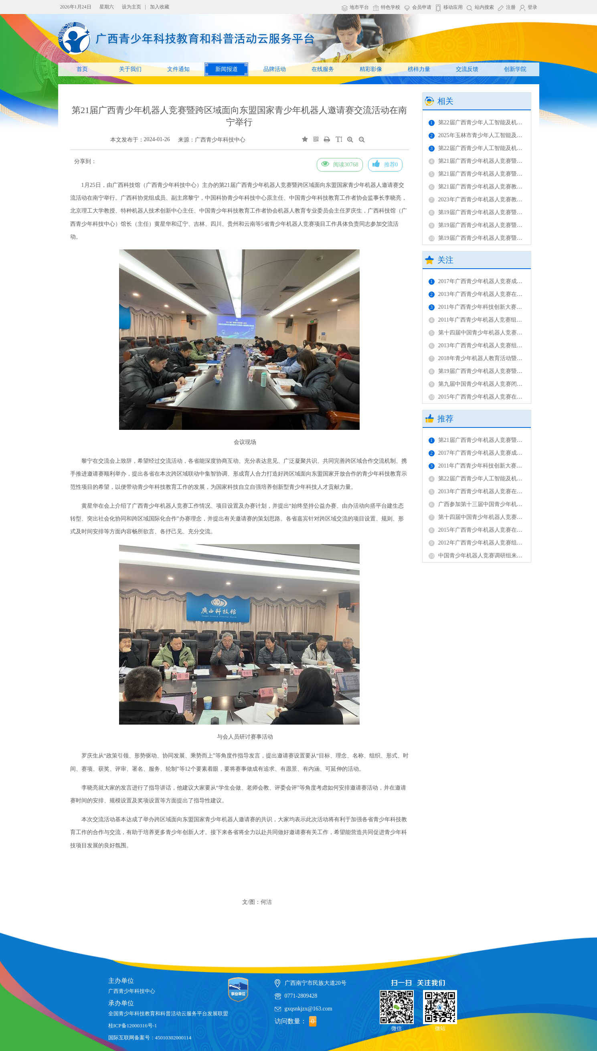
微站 (440, 1007)
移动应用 (453, 7)
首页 (82, 69)
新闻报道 (226, 69)
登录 (532, 7)
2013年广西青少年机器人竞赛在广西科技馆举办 (492, 294)
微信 (397, 1007)
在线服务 (323, 69)
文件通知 (178, 69)
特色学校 (390, 7)
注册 (511, 7)
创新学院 (515, 69)
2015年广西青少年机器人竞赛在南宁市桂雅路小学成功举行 (506, 397)
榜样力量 (419, 69)
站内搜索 (484, 7)
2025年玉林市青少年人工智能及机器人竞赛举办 (492, 135)
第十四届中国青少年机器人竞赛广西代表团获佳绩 (495, 333)
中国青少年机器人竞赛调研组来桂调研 (481, 556)
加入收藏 (159, 7)
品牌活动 (274, 69)
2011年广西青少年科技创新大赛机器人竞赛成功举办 (498, 307)
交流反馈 (467, 69)
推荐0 (385, 164)
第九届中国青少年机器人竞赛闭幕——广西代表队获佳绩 (504, 384)
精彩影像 (371, 69)
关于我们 (130, 69)
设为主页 (131, 7)
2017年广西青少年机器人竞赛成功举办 (481, 281)
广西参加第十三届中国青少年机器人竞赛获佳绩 (492, 504)
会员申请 (421, 7)
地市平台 (359, 7)
